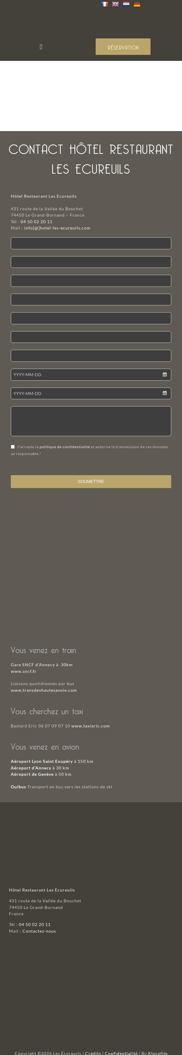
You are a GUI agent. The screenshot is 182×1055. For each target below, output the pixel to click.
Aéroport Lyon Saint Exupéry (42, 761)
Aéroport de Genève (32, 774)
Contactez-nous (39, 931)
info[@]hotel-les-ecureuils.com (57, 227)
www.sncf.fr (24, 671)
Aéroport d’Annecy (31, 767)
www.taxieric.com (90, 725)
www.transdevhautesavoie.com (44, 690)
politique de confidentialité (65, 447)
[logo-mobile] (91, 12)
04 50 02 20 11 (36, 221)
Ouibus (18, 786)
